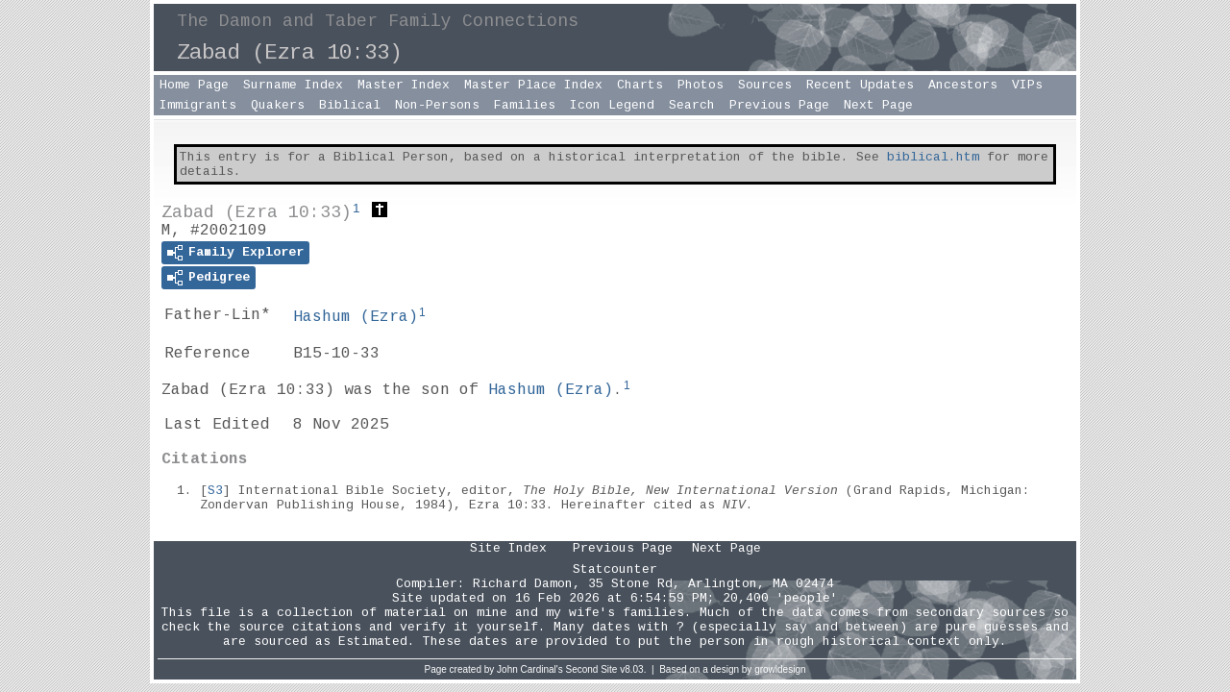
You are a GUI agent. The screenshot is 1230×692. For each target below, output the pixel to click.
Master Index (403, 85)
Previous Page (779, 105)
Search (692, 105)
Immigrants (198, 105)
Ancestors (962, 85)
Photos (700, 85)
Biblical (350, 105)
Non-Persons (437, 105)
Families (524, 105)
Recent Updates (860, 85)
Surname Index (293, 85)
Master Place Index (533, 85)
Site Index (508, 548)
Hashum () (355, 317)
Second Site (592, 669)
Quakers (278, 105)
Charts (640, 85)
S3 (215, 490)
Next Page (878, 105)
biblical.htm (933, 157)
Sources (765, 85)
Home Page (194, 85)
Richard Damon (523, 584)
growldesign (779, 669)
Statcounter (615, 569)
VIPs (1027, 85)
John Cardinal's (530, 669)
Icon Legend (612, 105)
